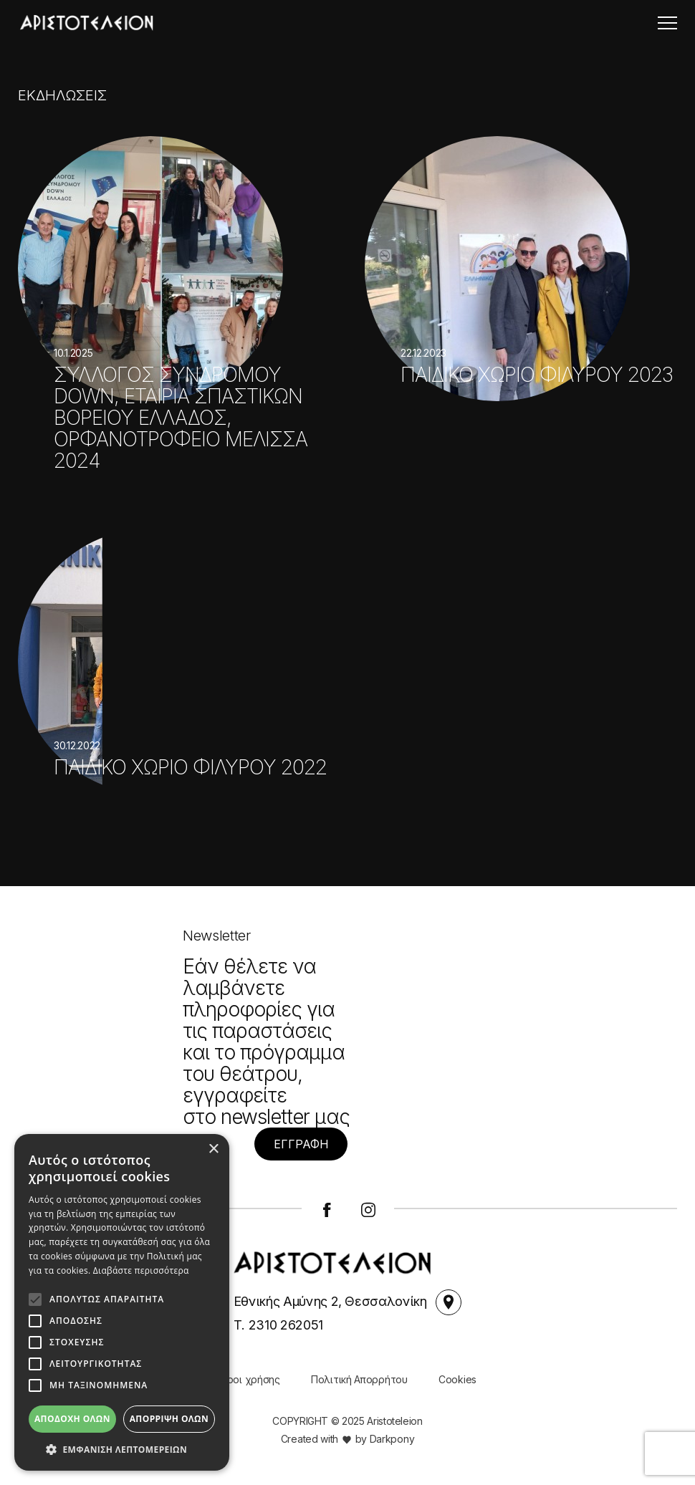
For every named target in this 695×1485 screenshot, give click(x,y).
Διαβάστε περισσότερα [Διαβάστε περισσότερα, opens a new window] (141, 1270)
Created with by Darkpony (348, 1439)
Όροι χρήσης (249, 1379)
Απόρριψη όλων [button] (169, 1419)
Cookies (457, 1379)
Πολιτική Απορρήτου (359, 1379)
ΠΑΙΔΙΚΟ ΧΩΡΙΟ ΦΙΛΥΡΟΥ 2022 (190, 768)
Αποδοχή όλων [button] (72, 1419)
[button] (122, 1449)
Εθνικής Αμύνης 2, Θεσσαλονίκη (348, 1302)
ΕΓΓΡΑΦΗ (301, 1144)
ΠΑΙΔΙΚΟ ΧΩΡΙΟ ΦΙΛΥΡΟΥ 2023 (537, 376)
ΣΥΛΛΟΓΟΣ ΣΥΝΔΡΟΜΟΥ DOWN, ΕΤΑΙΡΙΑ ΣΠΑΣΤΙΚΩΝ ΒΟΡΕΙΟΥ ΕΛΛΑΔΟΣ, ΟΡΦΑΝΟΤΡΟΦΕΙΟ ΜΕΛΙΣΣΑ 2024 (180, 419)
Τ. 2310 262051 (278, 1324)
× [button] (213, 1149)
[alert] (121, 1302)
